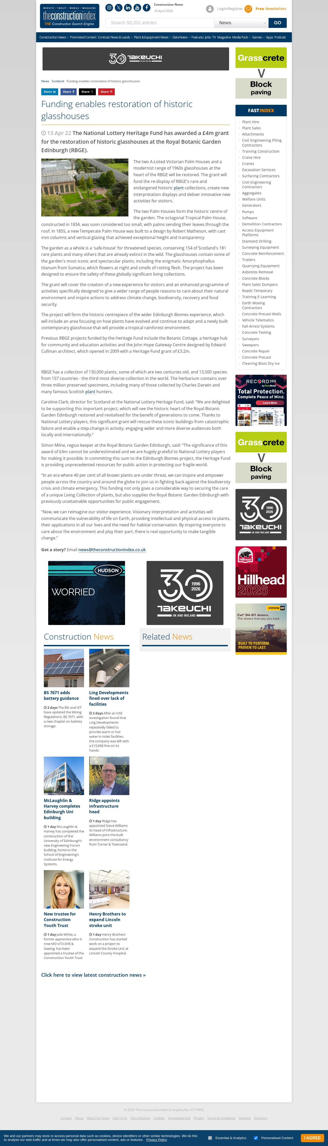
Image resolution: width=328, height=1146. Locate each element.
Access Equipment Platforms (258, 232)
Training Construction (261, 151)
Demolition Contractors (262, 224)
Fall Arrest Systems (258, 326)
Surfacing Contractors (261, 175)
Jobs (208, 37)
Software (249, 217)
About (79, 1118)
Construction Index (69, 16)
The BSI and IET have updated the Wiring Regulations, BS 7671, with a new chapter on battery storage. (63, 716)
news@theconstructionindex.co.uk (112, 550)
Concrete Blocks (255, 278)
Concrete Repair (256, 351)
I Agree (312, 1138)
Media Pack (240, 37)
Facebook (146, 8)
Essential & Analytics (227, 1138)
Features (197, 37)
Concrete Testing (256, 332)
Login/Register (230, 8)
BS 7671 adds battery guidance (61, 695)
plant (179, 188)
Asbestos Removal (257, 271)
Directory (260, 1118)
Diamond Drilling (256, 241)
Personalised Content (273, 1138)
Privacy (199, 1118)
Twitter (118, 8)
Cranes (248, 163)
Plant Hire (250, 121)
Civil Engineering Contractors (256, 184)
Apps (269, 37)
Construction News (52, 37)
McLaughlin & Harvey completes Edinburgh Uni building (62, 809)
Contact (66, 1118)
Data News (179, 37)
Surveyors (250, 338)
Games (257, 37)
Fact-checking (140, 1118)
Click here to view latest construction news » (93, 975)
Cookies (159, 1118)
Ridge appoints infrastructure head (104, 806)
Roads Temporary (257, 290)
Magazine (224, 37)
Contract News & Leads (114, 37)
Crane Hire (251, 157)
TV (214, 37)
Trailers (248, 259)
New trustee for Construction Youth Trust (60, 919)
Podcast (279, 37)
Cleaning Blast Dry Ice (261, 363)
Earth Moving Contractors (253, 305)
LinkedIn (128, 8)
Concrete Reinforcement (263, 253)
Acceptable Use (179, 1118)
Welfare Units (253, 199)
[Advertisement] (135, 1038)
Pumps (248, 211)
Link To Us (120, 1118)
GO (277, 22)
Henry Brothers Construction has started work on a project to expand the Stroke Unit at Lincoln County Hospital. (108, 943)
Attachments (253, 134)
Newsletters (271, 8)
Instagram (109, 8)
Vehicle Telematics (258, 320)
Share (48, 91)
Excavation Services (258, 169)
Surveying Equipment (260, 247)
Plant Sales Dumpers (260, 284)
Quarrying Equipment (261, 265)
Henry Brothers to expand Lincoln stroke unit (107, 919)
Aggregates (251, 193)
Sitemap (245, 1118)
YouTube (137, 8)
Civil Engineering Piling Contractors (262, 142)
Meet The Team (98, 1118)
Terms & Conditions (221, 1118)
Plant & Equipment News (151, 37)
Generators (251, 205)
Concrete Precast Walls (261, 313)
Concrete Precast (256, 357)
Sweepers (250, 344)
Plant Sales (251, 128)
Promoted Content (83, 37)
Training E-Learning (259, 296)
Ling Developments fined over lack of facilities (108, 698)
